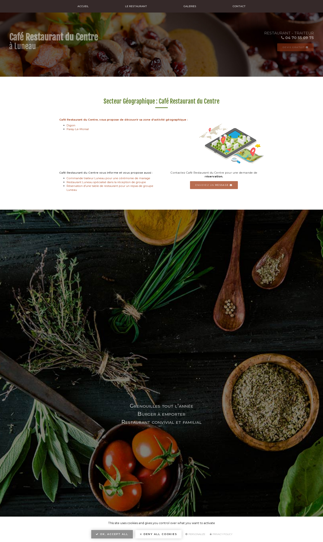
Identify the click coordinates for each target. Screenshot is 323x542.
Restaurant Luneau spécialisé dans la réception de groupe (106, 182)
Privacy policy (221, 534)
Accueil (83, 6)
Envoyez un (213, 185)
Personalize (195, 534)
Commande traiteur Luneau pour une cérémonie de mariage (108, 178)
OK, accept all (112, 534)
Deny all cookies (158, 534)
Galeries (189, 6)
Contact (239, 6)
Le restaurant (136, 6)
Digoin (70, 125)
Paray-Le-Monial (77, 129)
